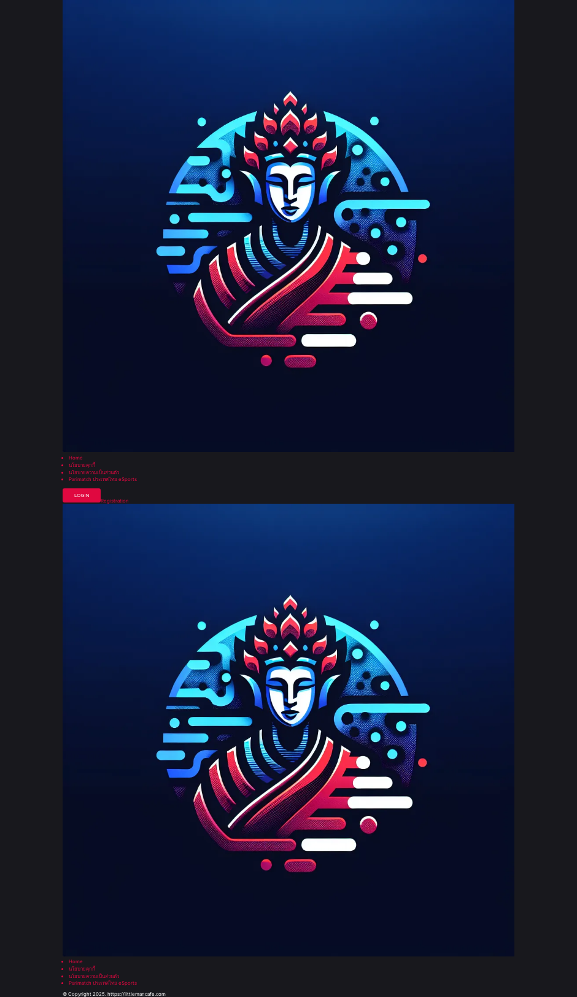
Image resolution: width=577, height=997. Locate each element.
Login (81, 495)
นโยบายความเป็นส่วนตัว (94, 473)
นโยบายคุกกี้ (82, 465)
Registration (115, 501)
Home (76, 458)
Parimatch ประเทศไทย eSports (103, 479)
